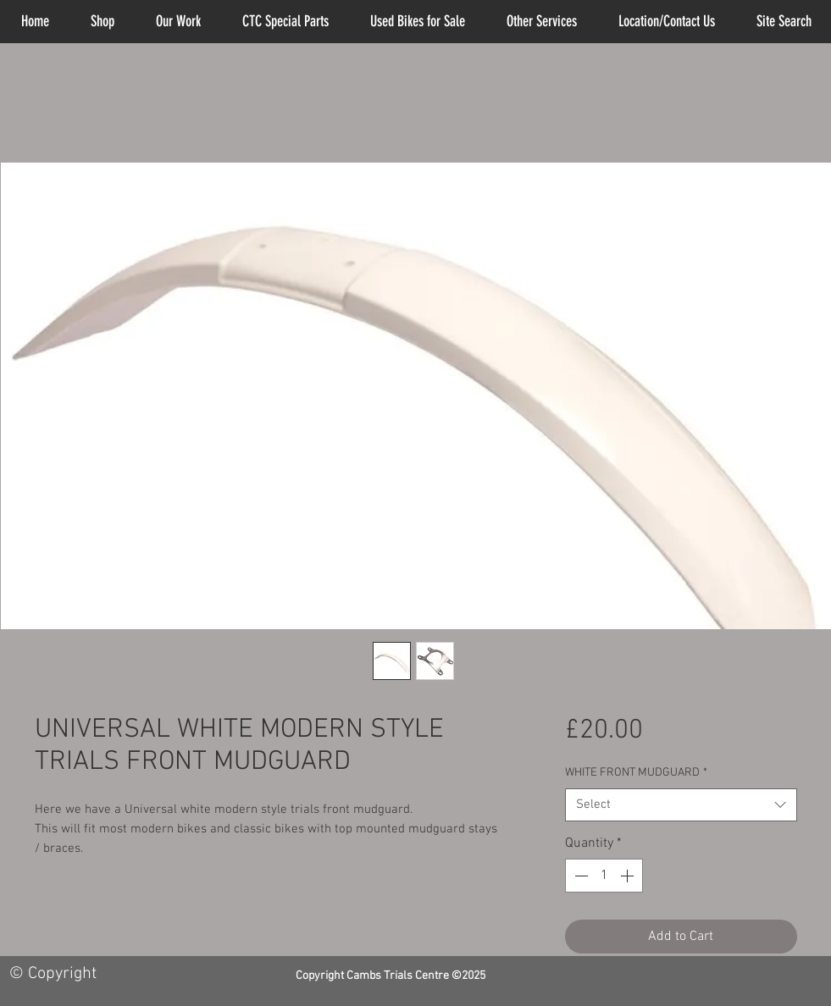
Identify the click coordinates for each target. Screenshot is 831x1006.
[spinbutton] (604, 876)
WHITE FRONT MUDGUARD (636, 773)
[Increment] (628, 876)
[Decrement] (579, 876)
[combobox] (680, 804)
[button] (542, 21)
